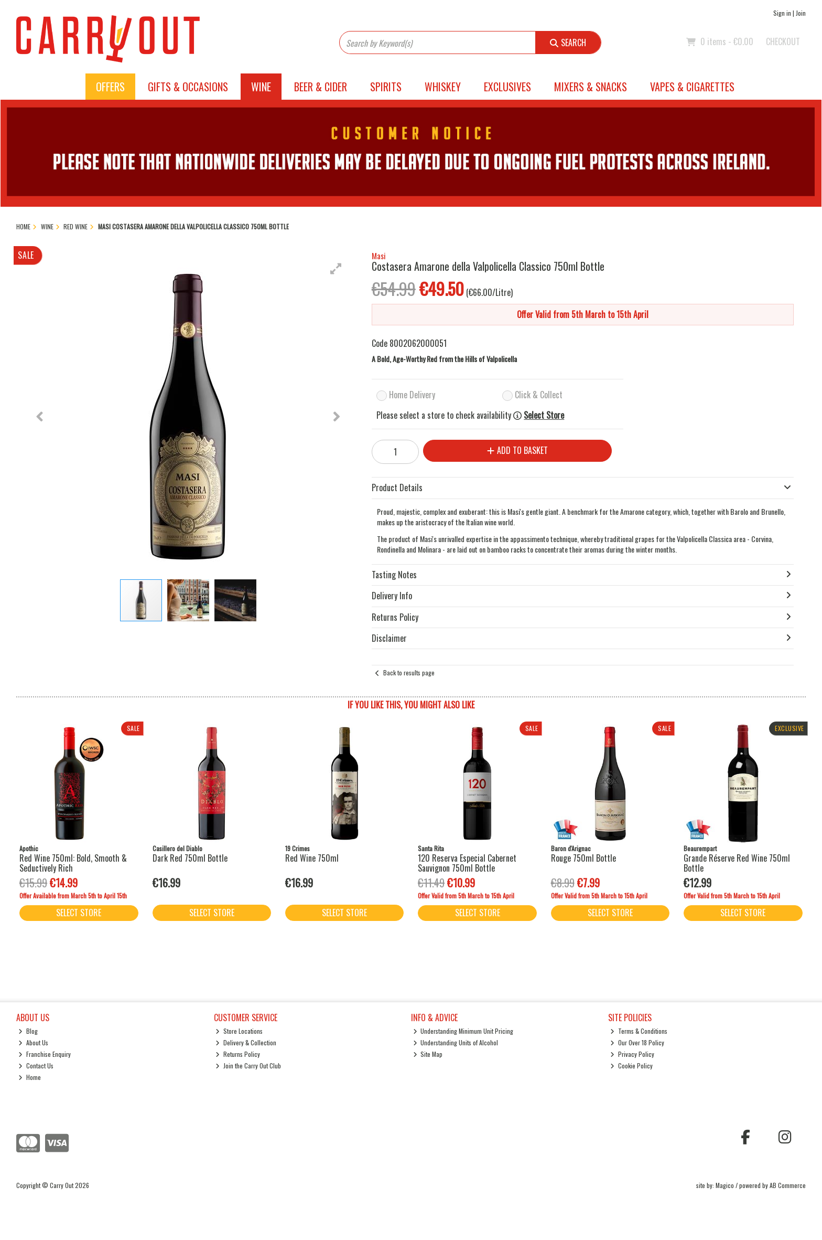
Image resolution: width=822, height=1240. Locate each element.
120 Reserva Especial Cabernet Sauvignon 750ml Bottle (467, 863)
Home (29, 1077)
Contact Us (35, 1065)
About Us (33, 1042)
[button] (336, 268)
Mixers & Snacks (590, 86)
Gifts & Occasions (188, 86)
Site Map (428, 1054)
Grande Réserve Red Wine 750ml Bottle (737, 863)
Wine (261, 86)
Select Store (544, 415)
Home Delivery (412, 394)
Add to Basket (517, 450)
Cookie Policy (631, 1065)
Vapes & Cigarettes (692, 86)
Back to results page (409, 672)
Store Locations (239, 1030)
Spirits (386, 86)
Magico (725, 1185)
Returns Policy (237, 1054)
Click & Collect (539, 394)
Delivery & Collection (245, 1042)
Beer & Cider (320, 86)
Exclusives (507, 86)
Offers (110, 86)
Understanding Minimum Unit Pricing (463, 1030)
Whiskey (443, 86)
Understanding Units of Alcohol (456, 1042)
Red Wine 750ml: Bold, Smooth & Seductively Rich (73, 863)
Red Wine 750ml (312, 858)
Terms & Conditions (638, 1030)
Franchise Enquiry (44, 1054)
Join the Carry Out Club (248, 1065)
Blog (28, 1030)
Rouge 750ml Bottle (583, 858)
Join (801, 12)
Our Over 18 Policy (637, 1042)
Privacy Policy (632, 1054)
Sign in (782, 12)
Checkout (783, 41)
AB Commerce (788, 1185)
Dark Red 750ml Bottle (190, 858)
